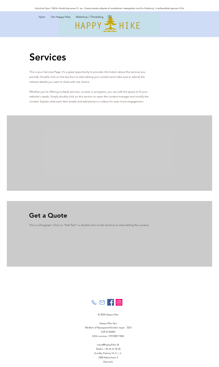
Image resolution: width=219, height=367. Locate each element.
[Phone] (94, 302)
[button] (111, 16)
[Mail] (102, 302)
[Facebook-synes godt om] (89, 286)
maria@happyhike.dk (108, 344)
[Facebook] (110, 302)
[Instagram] (119, 302)
